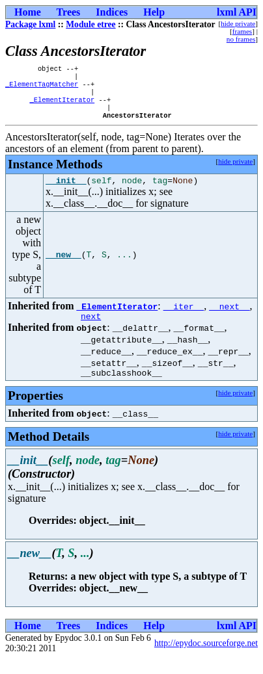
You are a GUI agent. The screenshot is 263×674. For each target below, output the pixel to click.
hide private (238, 23)
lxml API (236, 12)
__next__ (229, 317)
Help (154, 12)
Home (27, 12)
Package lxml (30, 24)
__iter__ (183, 317)
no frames (241, 39)
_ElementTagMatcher (41, 87)
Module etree (90, 24)
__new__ (63, 266)
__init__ (66, 191)
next (91, 329)
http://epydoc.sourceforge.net (206, 658)
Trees (69, 12)
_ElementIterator (61, 105)
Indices (112, 12)
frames (242, 31)
